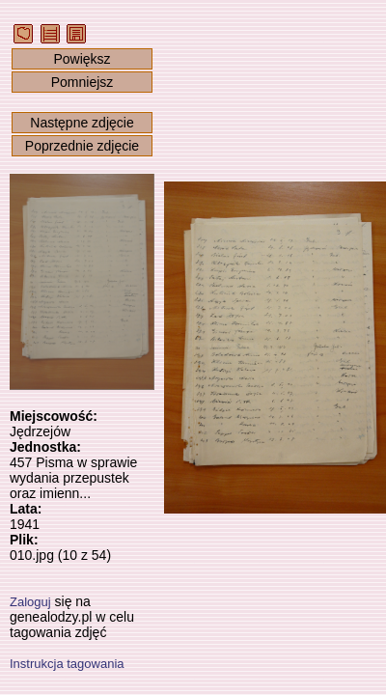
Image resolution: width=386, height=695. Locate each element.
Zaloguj (30, 602)
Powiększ (81, 59)
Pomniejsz (82, 82)
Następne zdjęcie (81, 122)
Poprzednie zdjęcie (82, 145)
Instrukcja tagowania (67, 663)
